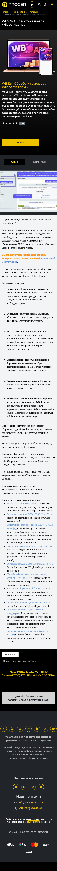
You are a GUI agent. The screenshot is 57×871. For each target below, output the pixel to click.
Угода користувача (43, 819)
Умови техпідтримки (16, 822)
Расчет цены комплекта (18, 503)
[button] (51, 4)
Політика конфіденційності (18, 819)
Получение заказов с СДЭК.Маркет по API (28, 602)
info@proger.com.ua (31, 802)
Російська (45, 822)
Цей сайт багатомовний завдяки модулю (28, 698)
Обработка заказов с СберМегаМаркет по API (30, 563)
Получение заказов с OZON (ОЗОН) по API (28, 514)
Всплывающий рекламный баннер (24, 588)
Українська (33, 822)
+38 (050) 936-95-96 (30, 808)
